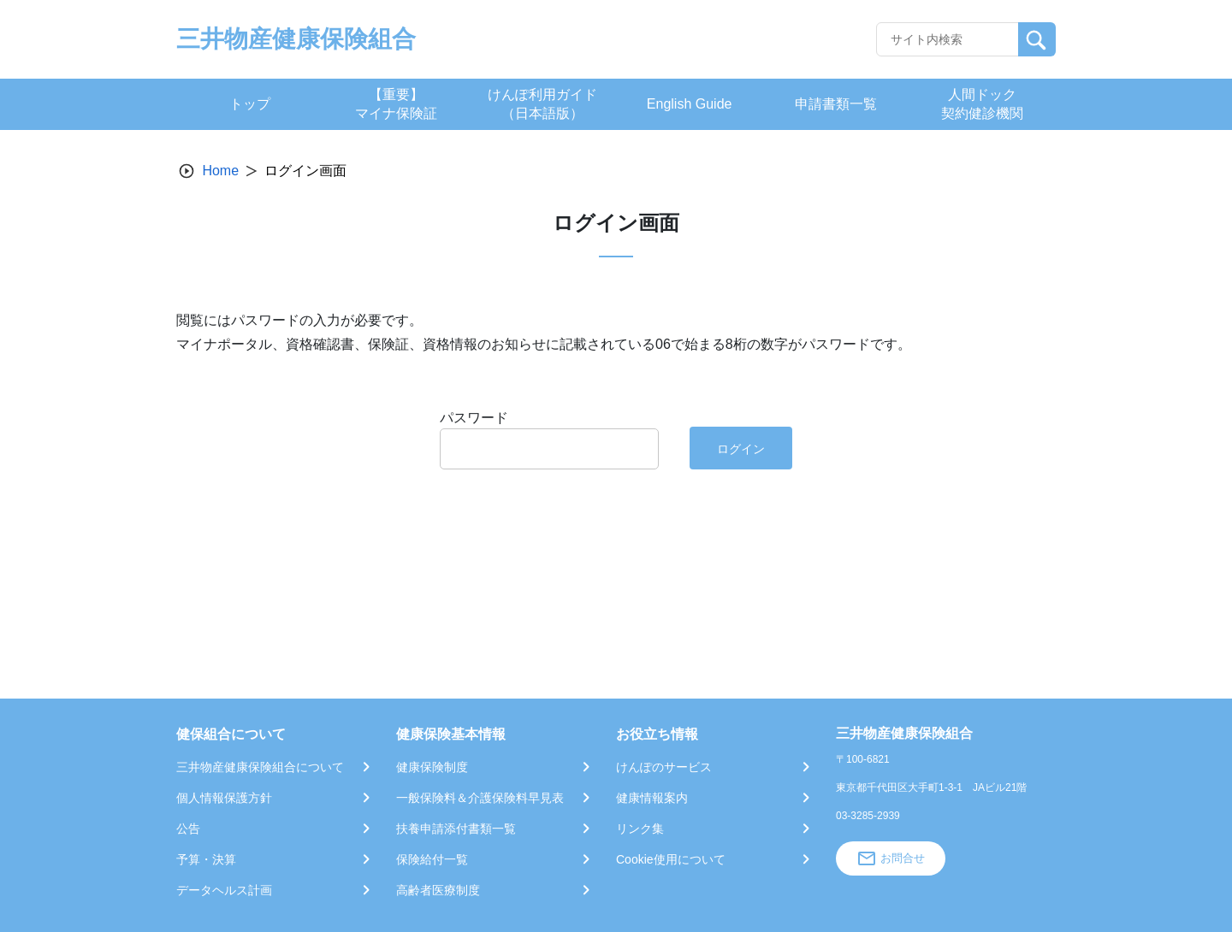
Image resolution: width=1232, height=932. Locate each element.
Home (220, 170)
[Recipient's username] (947, 39)
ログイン (741, 449)
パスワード (474, 417)
